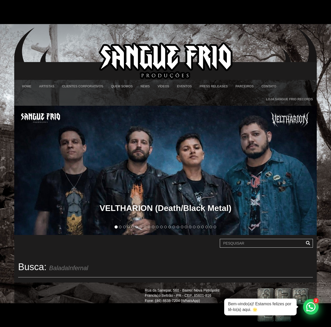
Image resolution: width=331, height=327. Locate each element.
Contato (268, 86)
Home (26, 86)
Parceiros (244, 86)
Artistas (46, 86)
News (145, 86)
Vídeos (163, 86)
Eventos (184, 86)
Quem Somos (122, 86)
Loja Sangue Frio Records (289, 99)
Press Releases (214, 86)
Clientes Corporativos (82, 86)
